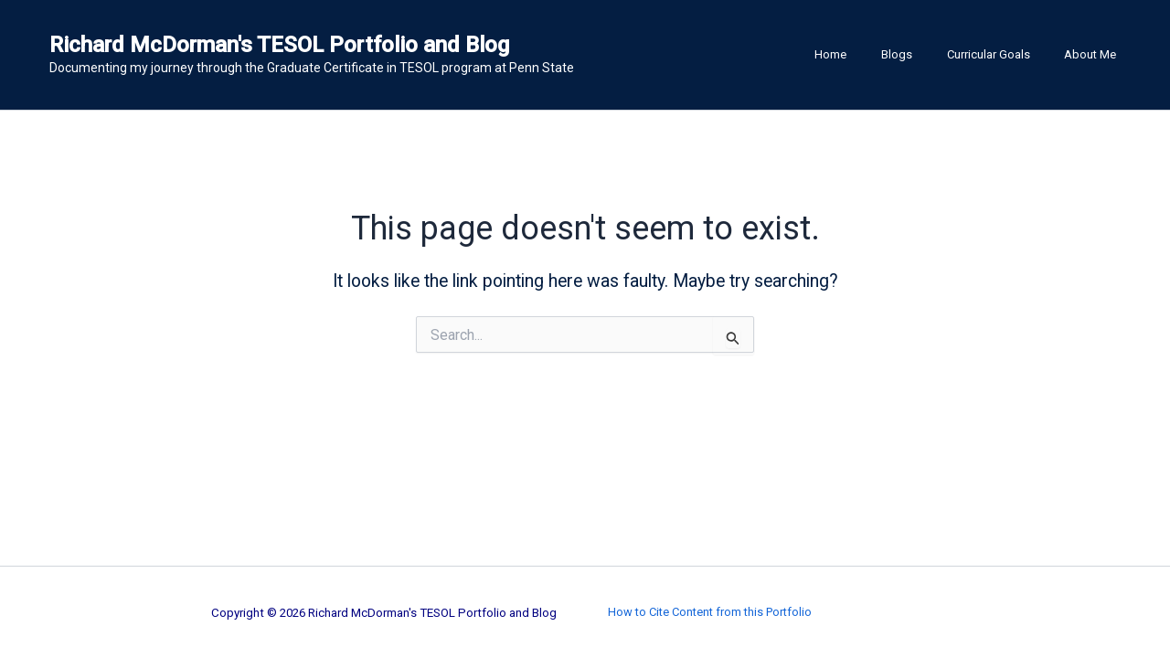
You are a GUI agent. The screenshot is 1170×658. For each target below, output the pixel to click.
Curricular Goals (1004, 54)
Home (868, 54)
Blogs (923, 54)
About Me (1095, 54)
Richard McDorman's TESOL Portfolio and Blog (279, 45)
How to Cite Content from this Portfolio (710, 612)
